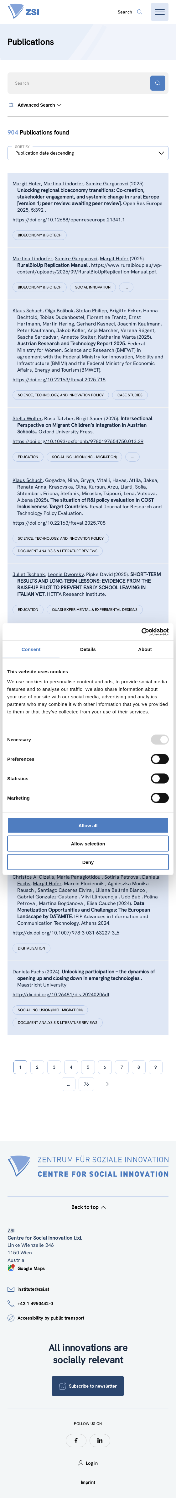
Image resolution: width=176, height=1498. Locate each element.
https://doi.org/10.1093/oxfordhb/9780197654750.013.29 (78, 441)
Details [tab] (88, 649)
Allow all (88, 825)
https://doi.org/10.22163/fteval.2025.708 (59, 523)
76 (86, 1084)
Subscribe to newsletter (88, 1386)
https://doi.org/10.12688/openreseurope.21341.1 (69, 219)
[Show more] (126, 287)
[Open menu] (159, 12)
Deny (88, 862)
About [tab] (145, 649)
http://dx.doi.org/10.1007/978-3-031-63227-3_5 (66, 932)
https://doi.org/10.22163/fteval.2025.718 (59, 379)
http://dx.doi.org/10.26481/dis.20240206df (61, 994)
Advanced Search (34, 105)
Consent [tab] (31, 649)
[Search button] (157, 83)
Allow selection (88, 843)
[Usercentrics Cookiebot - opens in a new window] (141, 632)
